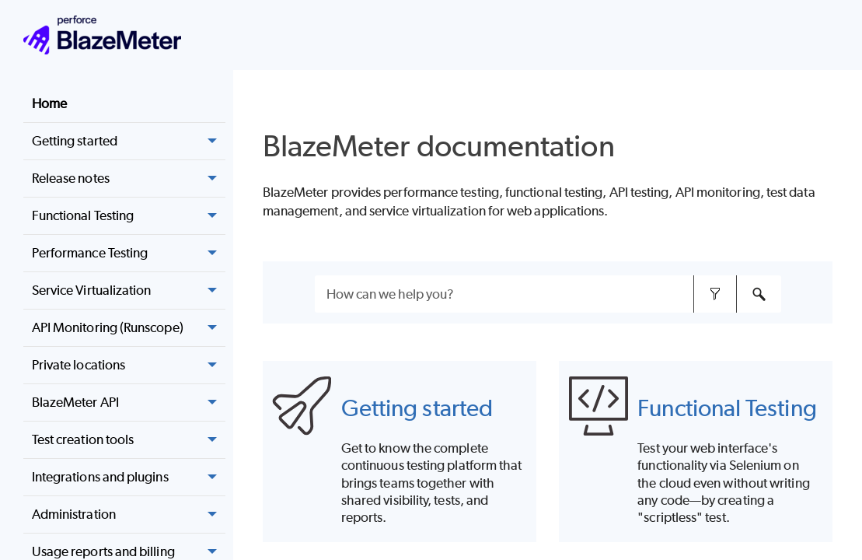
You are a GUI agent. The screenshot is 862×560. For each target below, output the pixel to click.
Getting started (417, 408)
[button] (213, 178)
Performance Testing (128, 253)
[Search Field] (548, 294)
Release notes (128, 179)
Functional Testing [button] (128, 216)
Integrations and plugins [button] (128, 477)
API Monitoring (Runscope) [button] (128, 328)
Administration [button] (128, 515)
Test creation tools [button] (128, 440)
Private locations (128, 365)
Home (49, 103)
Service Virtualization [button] (128, 291)
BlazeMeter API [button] (128, 403)
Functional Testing (726, 408)
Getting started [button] (128, 141)
